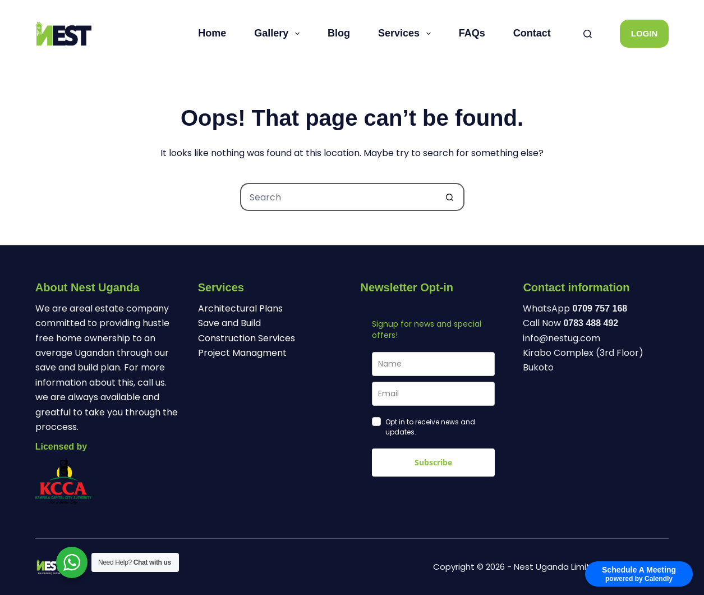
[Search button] (450, 197)
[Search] (587, 34)
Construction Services (246, 338)
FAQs (472, 33)
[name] (433, 364)
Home (212, 33)
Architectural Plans (240, 308)
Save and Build (229, 323)
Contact (532, 33)
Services (406, 33)
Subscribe (433, 462)
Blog (339, 33)
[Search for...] (338, 197)
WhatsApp (575, 308)
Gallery (279, 33)
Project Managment (242, 352)
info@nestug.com (561, 338)
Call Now (570, 323)
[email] (433, 394)
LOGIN (644, 33)
